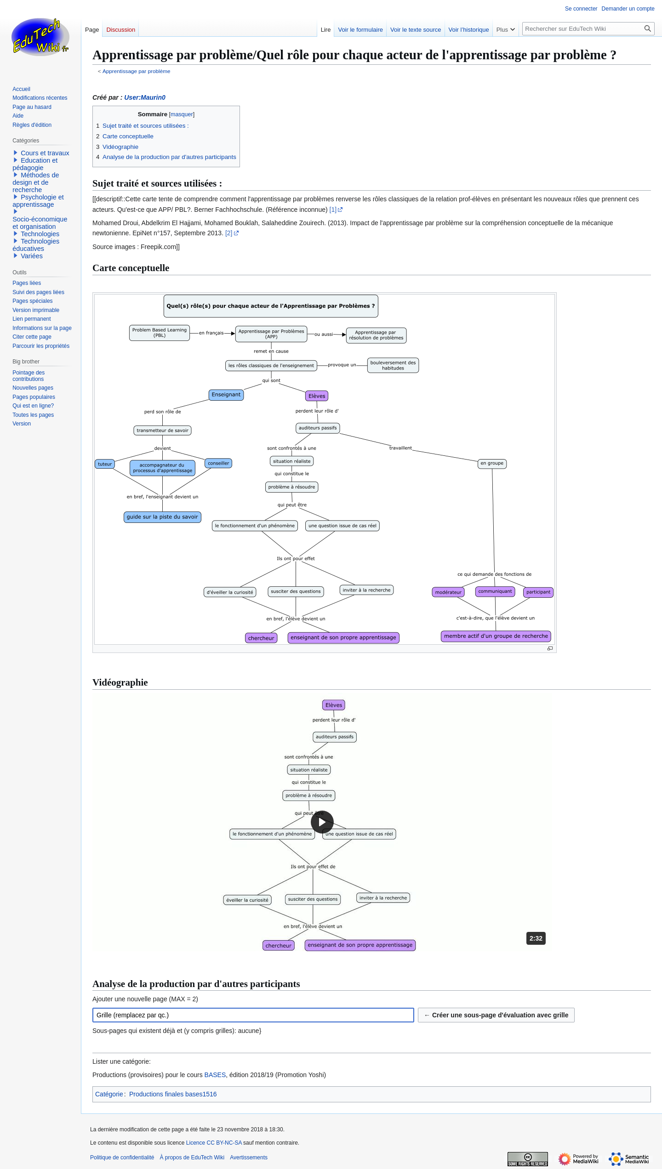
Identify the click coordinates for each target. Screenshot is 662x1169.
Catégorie (109, 1094)
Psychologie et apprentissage (38, 200)
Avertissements (249, 1157)
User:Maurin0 (144, 97)
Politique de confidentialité (122, 1157)
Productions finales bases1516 (173, 1094)
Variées (32, 256)
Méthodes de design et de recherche (35, 182)
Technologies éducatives (35, 245)
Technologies (40, 234)
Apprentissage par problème (137, 71)
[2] (229, 233)
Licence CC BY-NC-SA (214, 1143)
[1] (333, 209)
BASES (215, 1074)
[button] (322, 822)
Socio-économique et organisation (39, 223)
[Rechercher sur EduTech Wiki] (588, 28)
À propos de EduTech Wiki (192, 1157)
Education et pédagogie (34, 164)
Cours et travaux (45, 153)
